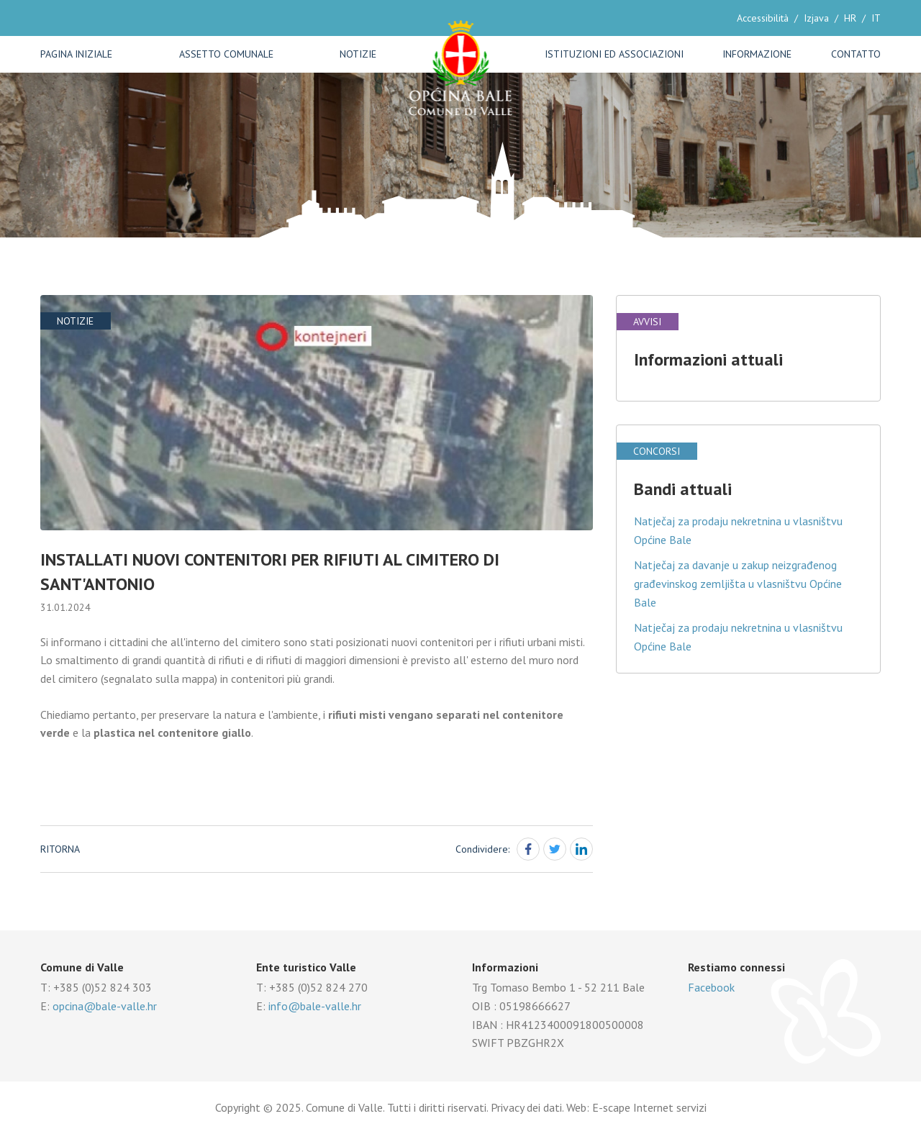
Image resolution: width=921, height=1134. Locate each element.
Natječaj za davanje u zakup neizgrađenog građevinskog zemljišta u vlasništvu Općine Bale (738, 583)
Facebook (711, 987)
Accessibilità (763, 18)
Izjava (816, 18)
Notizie (358, 53)
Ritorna (60, 849)
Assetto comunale (226, 53)
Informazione (756, 53)
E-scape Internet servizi (649, 1107)
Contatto (856, 53)
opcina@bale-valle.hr (105, 1006)
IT (876, 18)
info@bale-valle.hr (314, 1006)
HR (850, 18)
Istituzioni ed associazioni (614, 53)
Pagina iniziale (76, 53)
